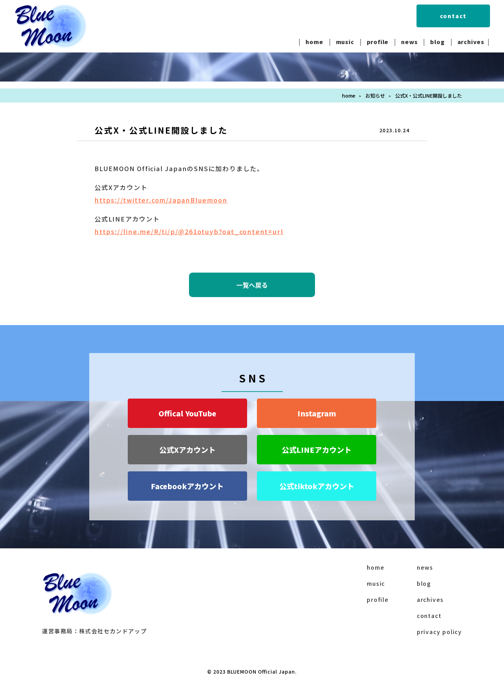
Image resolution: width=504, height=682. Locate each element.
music (345, 41)
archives (470, 41)
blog (437, 41)
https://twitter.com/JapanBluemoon (160, 199)
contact (453, 16)
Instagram (317, 413)
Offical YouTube (187, 413)
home (314, 41)
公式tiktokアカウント (316, 486)
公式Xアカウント (187, 449)
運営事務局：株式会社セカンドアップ (94, 631)
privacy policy (439, 631)
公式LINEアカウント (316, 449)
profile (378, 41)
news (409, 41)
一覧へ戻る (252, 284)
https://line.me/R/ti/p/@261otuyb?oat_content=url (188, 231)
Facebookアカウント (187, 486)
